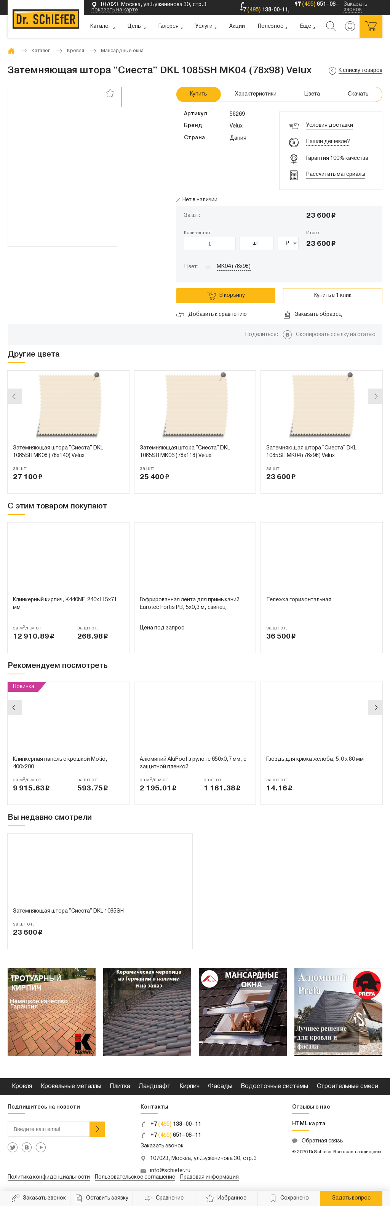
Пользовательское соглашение (135, 1177)
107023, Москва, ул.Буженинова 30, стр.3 (203, 1158)
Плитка (120, 1086)
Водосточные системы (274, 1086)
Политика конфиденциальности (49, 1177)
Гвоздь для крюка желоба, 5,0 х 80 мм (315, 759)
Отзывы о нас (311, 1107)
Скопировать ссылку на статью (336, 334)
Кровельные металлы (71, 1086)
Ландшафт (155, 1086)
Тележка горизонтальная (298, 599)
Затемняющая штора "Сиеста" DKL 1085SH (68, 911)
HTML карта (309, 1124)
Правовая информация (209, 1177)
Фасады (220, 1086)
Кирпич (189, 1086)
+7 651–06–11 (171, 1135)
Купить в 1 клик (333, 295)
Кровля (22, 1086)
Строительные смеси (347, 1086)
